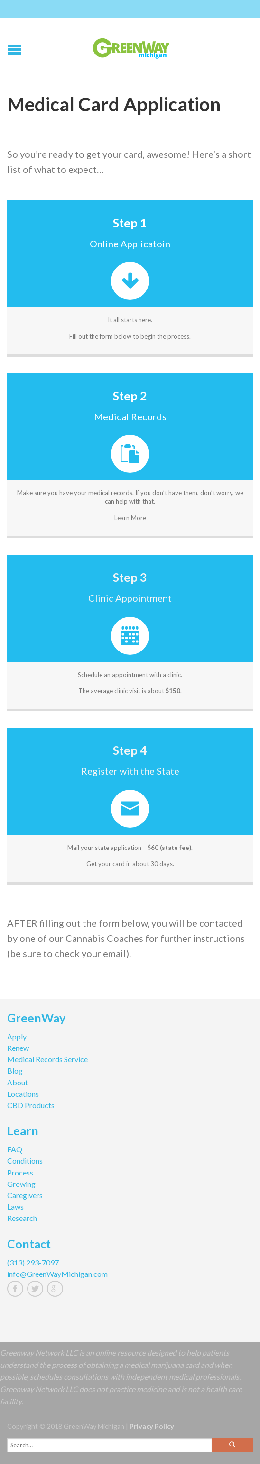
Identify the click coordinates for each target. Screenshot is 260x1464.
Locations (23, 1093)
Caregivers (25, 1195)
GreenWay (36, 1019)
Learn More (130, 518)
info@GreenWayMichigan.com (57, 1273)
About (17, 1082)
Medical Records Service (47, 1059)
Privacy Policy (152, 1426)
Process (20, 1172)
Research (22, 1217)
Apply (17, 1036)
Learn (22, 1132)
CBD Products (31, 1105)
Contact (29, 1245)
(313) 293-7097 (33, 1262)
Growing (21, 1183)
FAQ (14, 1149)
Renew (18, 1047)
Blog (15, 1070)
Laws (15, 1206)
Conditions (25, 1160)
